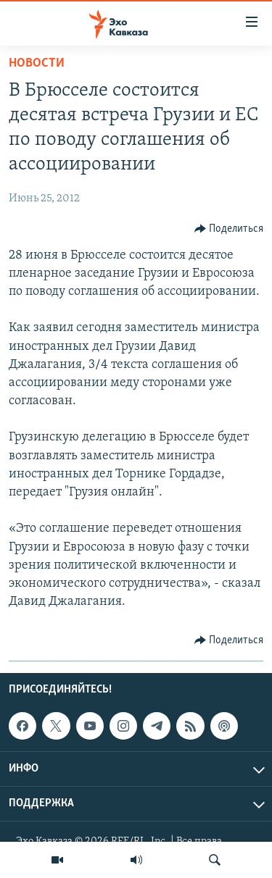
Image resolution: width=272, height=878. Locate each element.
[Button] (229, 229)
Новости (37, 63)
